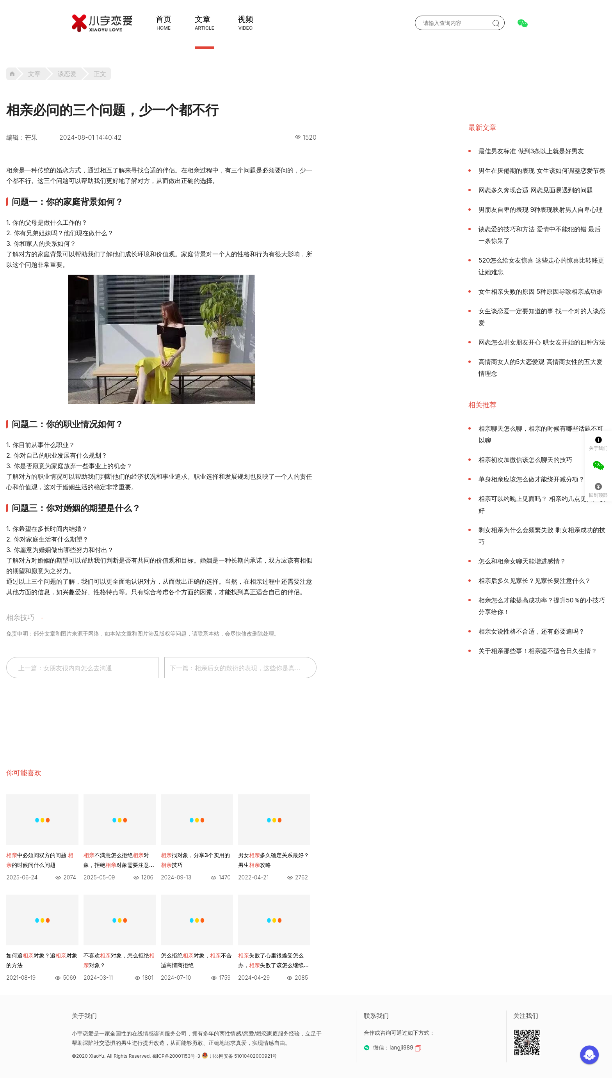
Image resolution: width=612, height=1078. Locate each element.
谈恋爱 (67, 73)
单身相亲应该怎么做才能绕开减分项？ (532, 479)
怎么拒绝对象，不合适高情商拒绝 (196, 960)
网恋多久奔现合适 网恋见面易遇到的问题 (536, 190)
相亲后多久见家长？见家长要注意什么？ (535, 580)
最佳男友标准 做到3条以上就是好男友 (531, 151)
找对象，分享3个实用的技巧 (195, 860)
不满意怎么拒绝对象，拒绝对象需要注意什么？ (119, 861)
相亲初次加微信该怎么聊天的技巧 (525, 460)
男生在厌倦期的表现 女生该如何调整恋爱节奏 (542, 170)
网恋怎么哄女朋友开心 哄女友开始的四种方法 (542, 342)
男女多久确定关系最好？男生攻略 (273, 860)
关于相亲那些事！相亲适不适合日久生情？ (538, 651)
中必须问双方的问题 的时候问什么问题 (39, 860)
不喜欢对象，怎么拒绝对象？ (119, 960)
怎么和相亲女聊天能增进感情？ (522, 561)
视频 (245, 19)
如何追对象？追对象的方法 (41, 960)
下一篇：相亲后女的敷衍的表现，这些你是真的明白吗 (243, 668)
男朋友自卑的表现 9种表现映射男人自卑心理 (541, 209)
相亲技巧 (20, 617)
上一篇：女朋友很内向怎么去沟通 (65, 668)
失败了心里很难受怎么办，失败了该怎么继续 (273, 961)
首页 (163, 19)
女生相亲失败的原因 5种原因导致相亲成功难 (541, 291)
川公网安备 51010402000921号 (239, 1056)
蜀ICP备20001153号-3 (176, 1056)
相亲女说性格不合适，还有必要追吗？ (532, 631)
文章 (202, 19)
